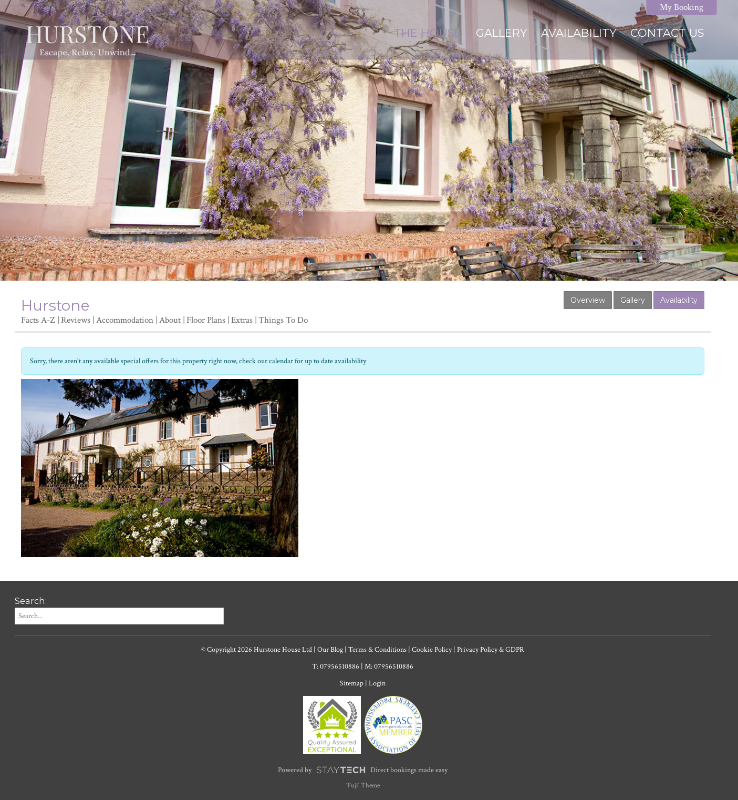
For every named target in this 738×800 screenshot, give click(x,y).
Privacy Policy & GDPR (490, 649)
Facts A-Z (38, 320)
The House (428, 32)
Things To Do (283, 320)
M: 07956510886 (389, 666)
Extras (242, 320)
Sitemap (351, 683)
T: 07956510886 (335, 666)
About (170, 320)
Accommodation (124, 320)
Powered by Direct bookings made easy (363, 770)
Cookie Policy (432, 649)
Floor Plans (205, 320)
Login (377, 683)
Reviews (75, 320)
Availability (578, 32)
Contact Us (667, 32)
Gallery (501, 32)
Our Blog (330, 649)
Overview (587, 300)
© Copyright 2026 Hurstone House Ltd (256, 649)
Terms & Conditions (377, 649)
